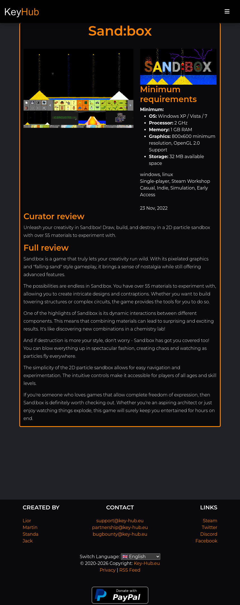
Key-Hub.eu (147, 563)
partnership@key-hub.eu (120, 527)
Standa (31, 534)
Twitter (209, 527)
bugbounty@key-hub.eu (120, 534)
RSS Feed (129, 570)
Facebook (206, 541)
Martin (30, 527)
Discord (208, 534)
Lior (27, 520)
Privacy (108, 570)
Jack (28, 541)
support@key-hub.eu (119, 520)
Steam (210, 520)
